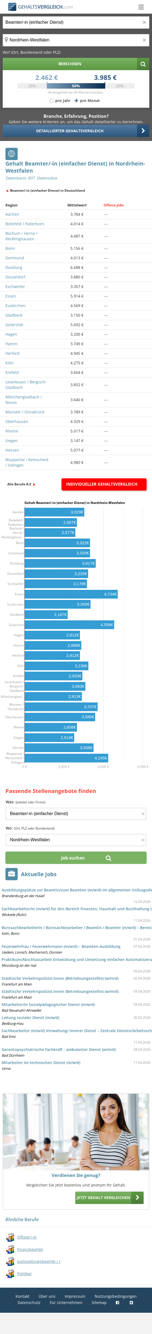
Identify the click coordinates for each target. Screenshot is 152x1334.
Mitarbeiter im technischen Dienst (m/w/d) (41, 1062)
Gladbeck (13, 315)
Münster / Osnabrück (24, 411)
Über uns (47, 1296)
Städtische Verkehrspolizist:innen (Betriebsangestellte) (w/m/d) (60, 978)
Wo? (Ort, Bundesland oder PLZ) (31, 52)
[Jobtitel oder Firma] (76, 814)
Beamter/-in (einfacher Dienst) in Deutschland (47, 190)
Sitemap (99, 1302)
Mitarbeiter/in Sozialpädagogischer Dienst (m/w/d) (48, 1004)
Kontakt (22, 1296)
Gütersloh (14, 324)
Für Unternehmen (66, 1302)
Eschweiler (15, 286)
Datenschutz (29, 1302)
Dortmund (14, 257)
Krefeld (12, 372)
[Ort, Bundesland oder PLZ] (76, 40)
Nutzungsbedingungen (116, 1296)
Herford (12, 353)
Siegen (11, 440)
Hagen (11, 334)
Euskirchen (15, 305)
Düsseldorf (15, 277)
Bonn (10, 248)
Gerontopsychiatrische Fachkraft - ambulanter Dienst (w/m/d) (59, 1049)
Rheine (11, 431)
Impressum (75, 1296)
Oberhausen (16, 421)
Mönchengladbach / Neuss (23, 399)
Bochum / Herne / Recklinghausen (21, 236)
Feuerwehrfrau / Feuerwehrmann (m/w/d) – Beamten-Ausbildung (61, 946)
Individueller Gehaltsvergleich (101, 484)
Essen (10, 296)
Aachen (12, 214)
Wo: (30, 828)
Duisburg (13, 267)
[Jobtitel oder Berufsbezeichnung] (76, 22)
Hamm (11, 343)
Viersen (12, 450)
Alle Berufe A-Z (19, 484)
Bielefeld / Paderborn (24, 223)
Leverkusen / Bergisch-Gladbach (26, 384)
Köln (9, 362)
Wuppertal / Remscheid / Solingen (26, 462)
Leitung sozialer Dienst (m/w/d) (30, 1017)
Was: (25, 801)
